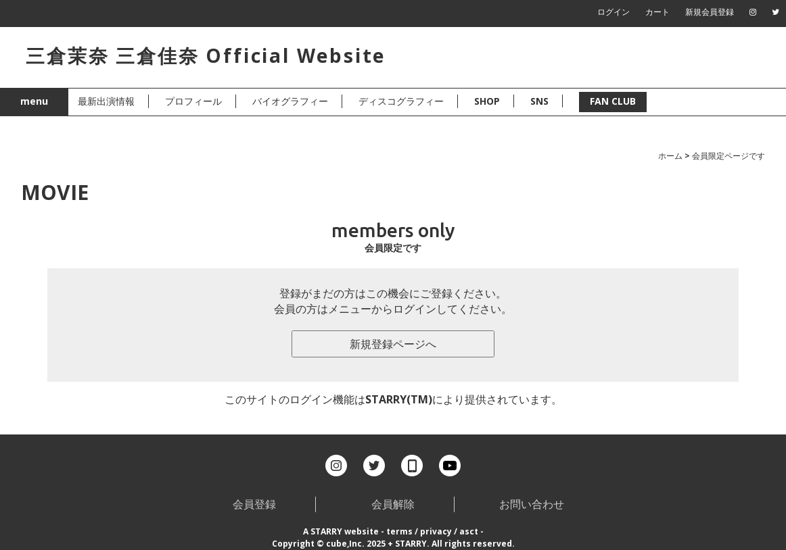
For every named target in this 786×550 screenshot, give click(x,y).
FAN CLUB (613, 101)
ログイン (613, 12)
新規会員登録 (709, 12)
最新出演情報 (106, 101)
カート (657, 12)
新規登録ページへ (393, 343)
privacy (436, 531)
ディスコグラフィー (401, 101)
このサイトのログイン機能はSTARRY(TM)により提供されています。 (393, 399)
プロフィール (193, 101)
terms (399, 531)
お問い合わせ (531, 504)
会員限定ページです (728, 155)
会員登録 (254, 504)
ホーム (670, 155)
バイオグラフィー (290, 101)
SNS (539, 101)
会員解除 (393, 504)
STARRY (326, 531)
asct (468, 531)
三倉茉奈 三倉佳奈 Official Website (206, 55)
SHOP (487, 101)
